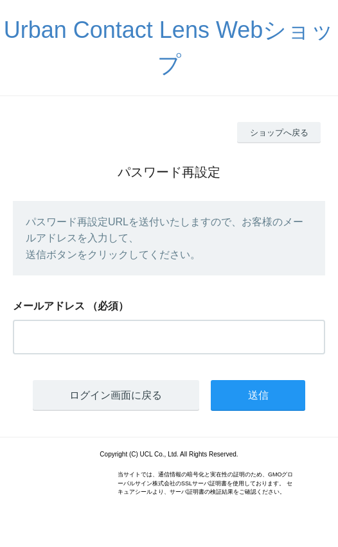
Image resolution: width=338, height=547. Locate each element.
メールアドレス (49, 305)
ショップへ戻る (279, 132)
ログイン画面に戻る (115, 395)
